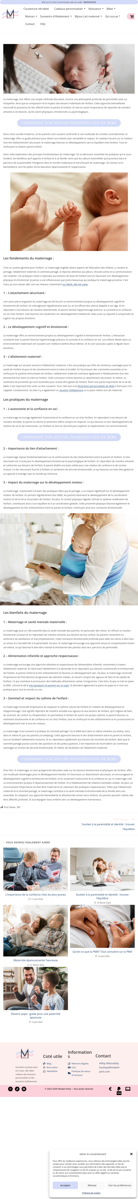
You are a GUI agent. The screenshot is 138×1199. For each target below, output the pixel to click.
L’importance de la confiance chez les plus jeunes (35, 894)
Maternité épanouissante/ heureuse (36, 960)
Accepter (65, 1185)
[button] (131, 1154)
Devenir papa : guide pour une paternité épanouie (35, 1015)
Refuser (92, 1185)
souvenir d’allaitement (71, 390)
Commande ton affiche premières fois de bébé (68, 123)
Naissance (95, 9)
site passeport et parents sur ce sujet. (49, 685)
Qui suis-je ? (112, 16)
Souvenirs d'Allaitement (55, 16)
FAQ (42, 24)
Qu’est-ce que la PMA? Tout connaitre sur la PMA (102, 951)
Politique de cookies (91, 1193)
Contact (30, 24)
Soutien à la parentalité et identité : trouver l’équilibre (102, 896)
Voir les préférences (119, 1185)
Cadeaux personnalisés (69, 9)
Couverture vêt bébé (36, 9)
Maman (30, 16)
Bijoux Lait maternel (88, 16)
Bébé (110, 9)
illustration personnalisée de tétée (96, 386)
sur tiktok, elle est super (75, 284)
